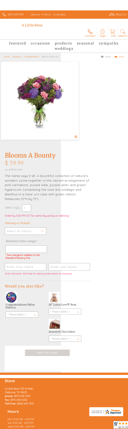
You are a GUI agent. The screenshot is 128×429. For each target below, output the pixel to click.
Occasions (16, 56)
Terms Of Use (12, 427)
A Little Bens (32, 25)
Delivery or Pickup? (78, 144)
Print (106, 56)
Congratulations (31, 56)
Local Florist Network (54, 427)
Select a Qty (73, 126)
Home (7, 56)
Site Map (73, 427)
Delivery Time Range (76, 166)
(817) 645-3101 (16, 14)
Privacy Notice (31, 427)
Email (120, 56)
